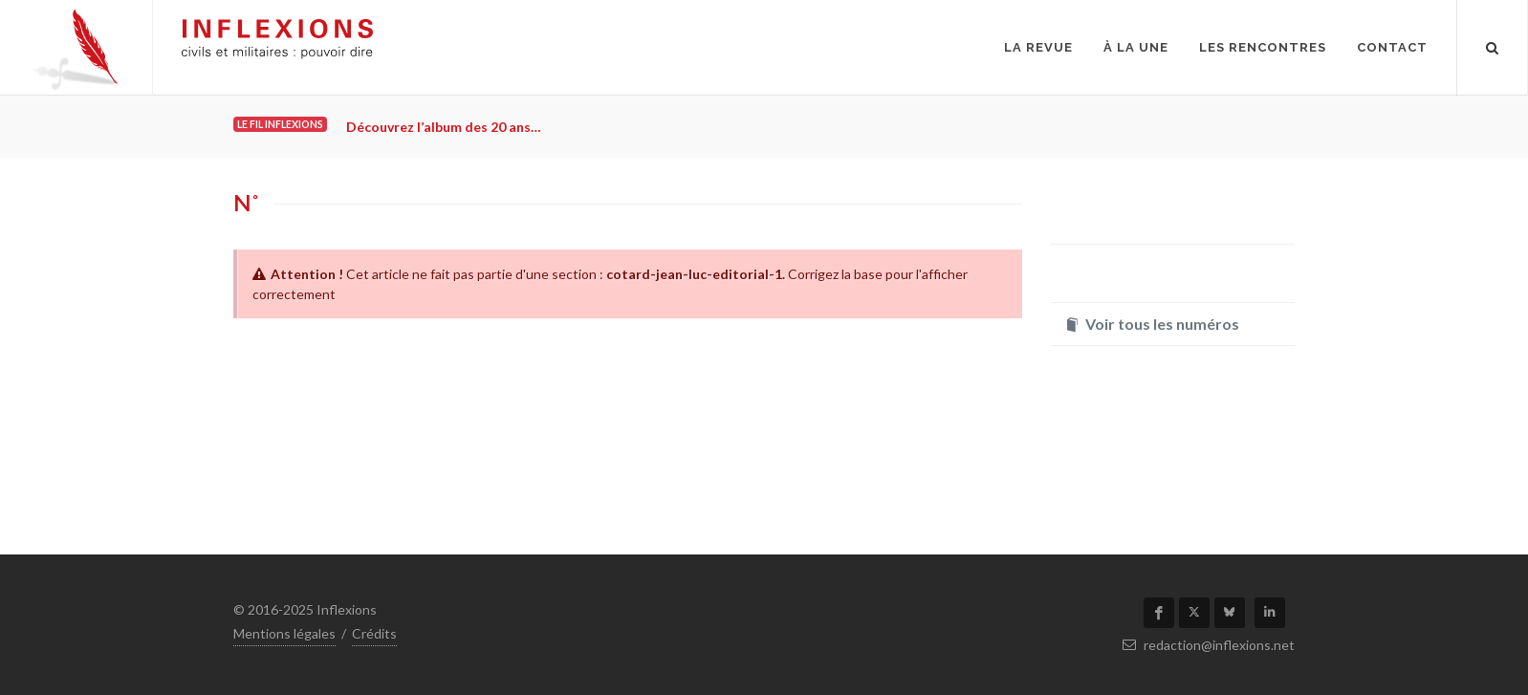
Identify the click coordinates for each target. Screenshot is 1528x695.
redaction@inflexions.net (1209, 645)
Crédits (374, 633)
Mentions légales (284, 633)
